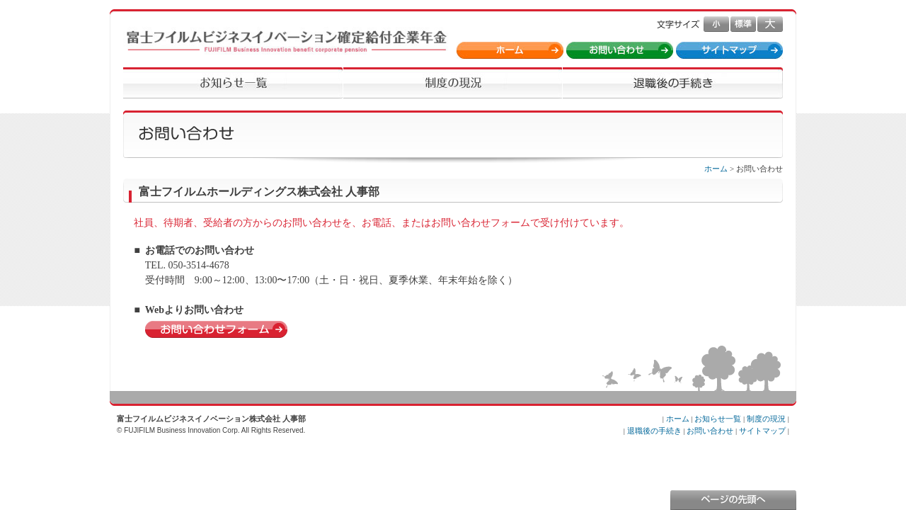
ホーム (716, 168)
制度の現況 (766, 418)
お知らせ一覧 (717, 418)
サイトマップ (762, 430)
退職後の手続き (654, 430)
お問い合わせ (710, 430)
